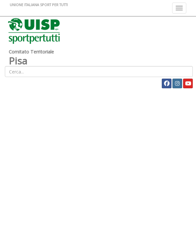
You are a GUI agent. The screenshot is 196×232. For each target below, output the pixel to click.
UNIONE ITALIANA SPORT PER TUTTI (39, 4)
